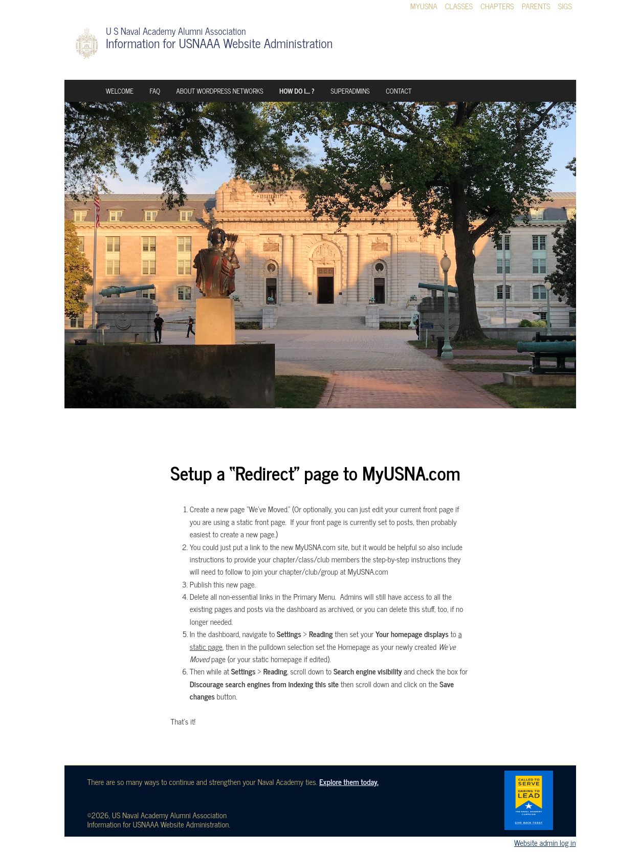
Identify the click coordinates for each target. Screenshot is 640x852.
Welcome (120, 90)
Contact (398, 90)
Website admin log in (545, 842)
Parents (536, 6)
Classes (459, 6)
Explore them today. (349, 781)
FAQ (154, 90)
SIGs (565, 6)
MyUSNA (423, 6)
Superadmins (349, 90)
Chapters (497, 6)
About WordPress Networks (219, 90)
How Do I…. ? (297, 90)
